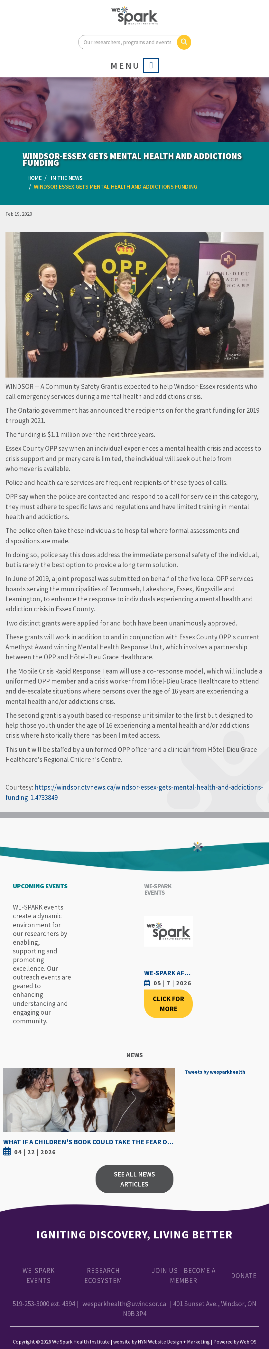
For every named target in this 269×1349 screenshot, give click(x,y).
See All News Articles (134, 1179)
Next (168, 1113)
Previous (9, 1113)
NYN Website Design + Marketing (174, 1341)
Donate (244, 1275)
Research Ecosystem (103, 1275)
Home (34, 178)
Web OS (248, 1341)
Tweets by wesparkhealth (215, 1071)
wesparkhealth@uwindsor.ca (124, 1303)
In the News (67, 178)
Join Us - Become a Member (184, 1275)
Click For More (168, 1003)
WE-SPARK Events (39, 1275)
